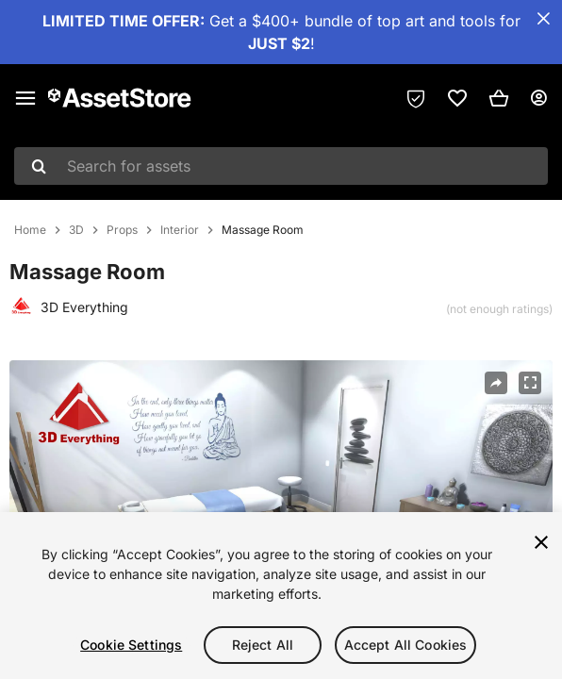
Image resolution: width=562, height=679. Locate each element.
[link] (457, 98)
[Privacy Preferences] (416, 98)
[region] (281, 595)
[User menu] (538, 98)
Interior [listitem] (179, 230)
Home (30, 230)
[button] (499, 98)
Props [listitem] (122, 230)
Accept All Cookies (406, 645)
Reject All (262, 645)
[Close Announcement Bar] (543, 18)
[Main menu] (25, 98)
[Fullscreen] (530, 383)
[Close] (541, 542)
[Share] (496, 383)
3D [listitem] (76, 230)
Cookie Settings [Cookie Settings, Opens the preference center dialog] (131, 645)
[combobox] (281, 166)
